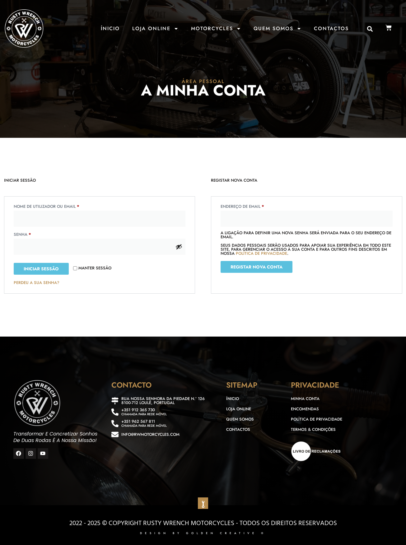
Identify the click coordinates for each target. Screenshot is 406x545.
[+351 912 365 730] (115, 412)
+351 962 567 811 (138, 421)
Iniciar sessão (41, 269)
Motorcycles (216, 28)
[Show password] (178, 246)
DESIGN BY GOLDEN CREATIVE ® (203, 533)
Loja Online (155, 28)
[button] (370, 29)
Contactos (331, 28)
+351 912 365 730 (138, 410)
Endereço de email (256, 206)
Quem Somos (277, 28)
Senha (36, 234)
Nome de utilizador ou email (60, 206)
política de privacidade (261, 253)
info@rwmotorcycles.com (150, 434)
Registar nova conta (256, 267)
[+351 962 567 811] (115, 423)
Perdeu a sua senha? (36, 283)
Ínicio (110, 28)
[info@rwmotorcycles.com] (115, 434)
